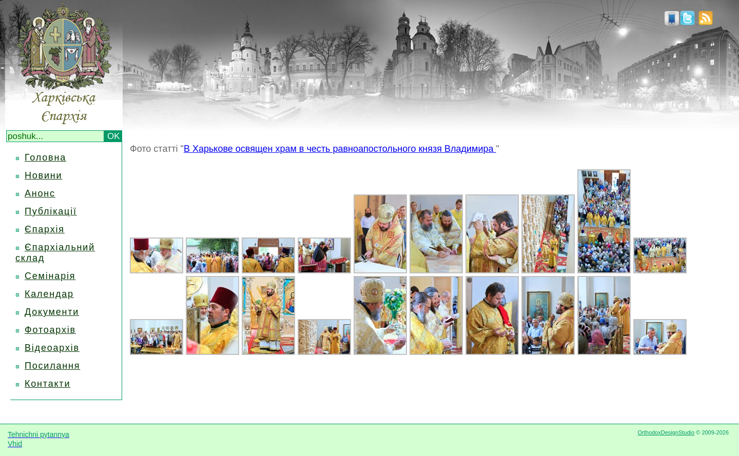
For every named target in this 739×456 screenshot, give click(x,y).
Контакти (47, 384)
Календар (49, 294)
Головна (45, 157)
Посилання (52, 366)
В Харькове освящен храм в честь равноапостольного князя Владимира (340, 149)
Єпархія (45, 229)
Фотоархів (50, 330)
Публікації (51, 211)
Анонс (40, 193)
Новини (43, 175)
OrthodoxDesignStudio (665, 432)
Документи (52, 312)
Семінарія (50, 276)
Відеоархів (52, 348)
